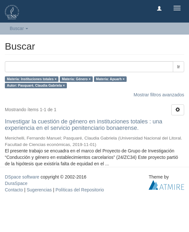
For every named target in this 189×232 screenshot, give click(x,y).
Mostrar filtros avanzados (159, 94)
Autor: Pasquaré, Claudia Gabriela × (36, 85)
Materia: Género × (76, 79)
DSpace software (22, 176)
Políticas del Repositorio (80, 189)
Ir (178, 66)
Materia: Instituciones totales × (32, 79)
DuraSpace (16, 183)
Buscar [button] (19, 28)
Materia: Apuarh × (110, 79)
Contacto (14, 189)
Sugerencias (39, 189)
